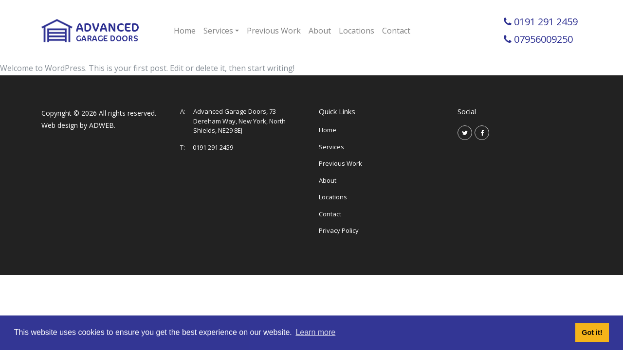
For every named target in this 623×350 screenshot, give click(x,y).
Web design (59, 125)
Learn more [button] (315, 332)
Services (331, 146)
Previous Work (274, 30)
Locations (356, 30)
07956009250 (543, 39)
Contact (396, 30)
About (320, 30)
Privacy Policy (339, 230)
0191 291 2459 (546, 21)
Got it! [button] (592, 332)
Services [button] (218, 30)
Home (185, 30)
